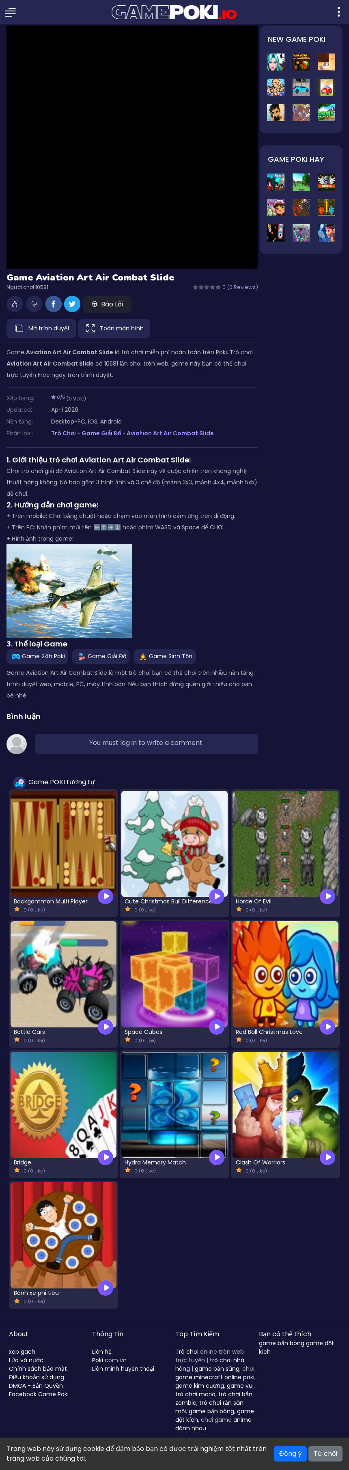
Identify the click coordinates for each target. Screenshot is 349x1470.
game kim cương (199, 1386)
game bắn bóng (211, 1411)
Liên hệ (102, 1352)
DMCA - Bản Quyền (36, 1386)
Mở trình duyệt (41, 328)
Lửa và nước (26, 1360)
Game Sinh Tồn (164, 656)
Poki (97, 1360)
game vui (240, 1386)
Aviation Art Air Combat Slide (170, 433)
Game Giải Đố (101, 433)
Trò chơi (186, 1352)
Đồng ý (290, 1453)
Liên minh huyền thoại (123, 1369)
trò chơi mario (195, 1394)
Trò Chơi (63, 433)
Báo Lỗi (107, 304)
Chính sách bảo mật (38, 1369)
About (18, 1334)
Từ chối (325, 1453)
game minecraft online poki (214, 1377)
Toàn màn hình (114, 328)
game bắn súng (217, 1369)
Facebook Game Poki (39, 1394)
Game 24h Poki (37, 656)
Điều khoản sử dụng (36, 1377)
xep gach (22, 1352)
